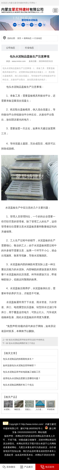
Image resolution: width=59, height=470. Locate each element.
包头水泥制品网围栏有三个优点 (21, 343)
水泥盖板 (10, 207)
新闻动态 (27, 38)
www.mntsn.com (18, 61)
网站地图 (42, 432)
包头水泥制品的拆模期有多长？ (18, 359)
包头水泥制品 (13, 87)
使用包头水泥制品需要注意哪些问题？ (21, 378)
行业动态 (29, 47)
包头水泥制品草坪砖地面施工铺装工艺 (21, 372)
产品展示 (26, 467)
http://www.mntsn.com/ (32, 424)
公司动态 (10, 47)
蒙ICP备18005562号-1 (31, 428)
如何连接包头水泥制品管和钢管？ (19, 365)
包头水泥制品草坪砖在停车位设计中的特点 (26, 340)
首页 (19, 38)
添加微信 (9, 467)
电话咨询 (47, 467)
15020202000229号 (27, 432)
